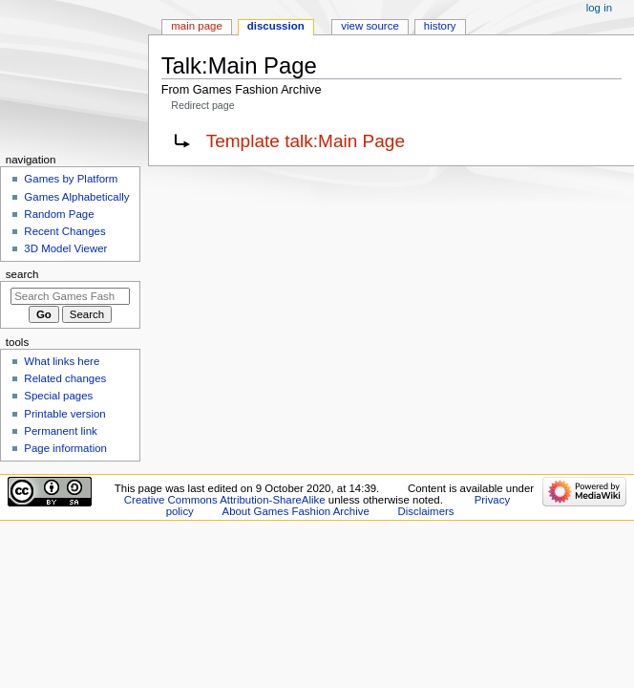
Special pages (58, 395)
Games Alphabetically (76, 197)
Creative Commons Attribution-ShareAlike (225, 499)
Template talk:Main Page (305, 141)
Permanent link (60, 431)
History (440, 26)
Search (22, 274)
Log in (599, 7)
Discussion (276, 26)
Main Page (196, 26)
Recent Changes (64, 231)
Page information (65, 448)
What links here (61, 361)
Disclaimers (425, 511)
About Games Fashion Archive (296, 511)
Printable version (64, 413)
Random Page (59, 214)
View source (369, 26)
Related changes (65, 378)
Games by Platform (70, 178)
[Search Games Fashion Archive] (70, 296)
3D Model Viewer (65, 248)
